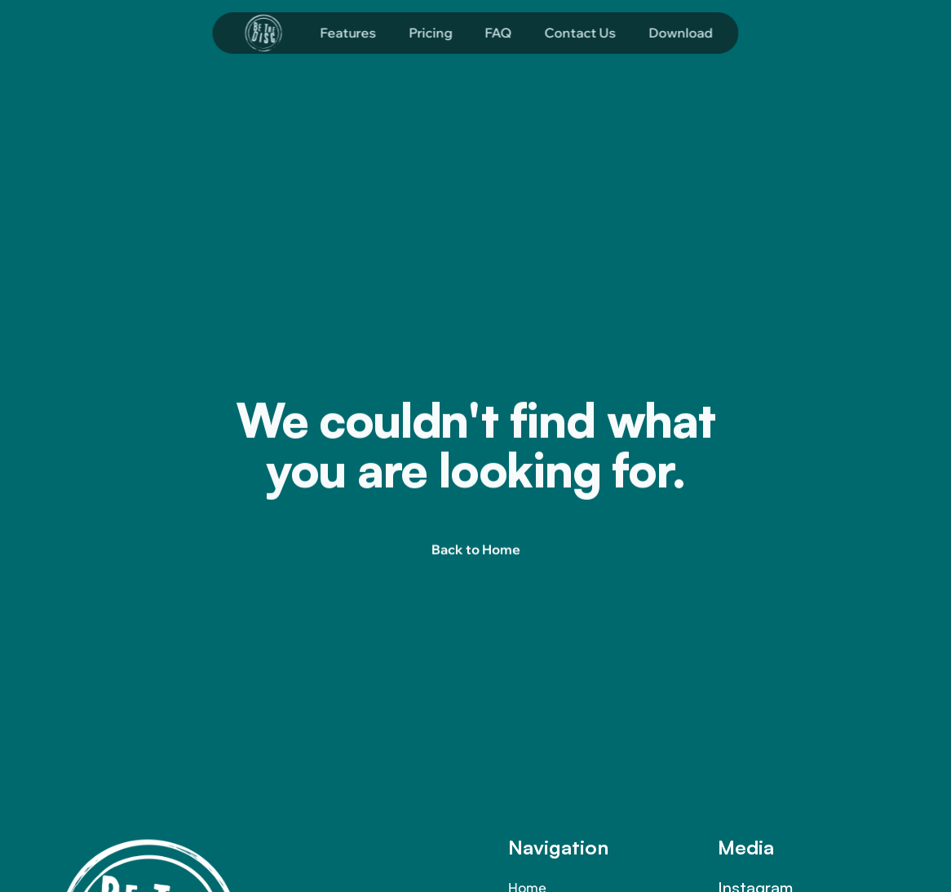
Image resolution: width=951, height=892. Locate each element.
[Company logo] (263, 31)
